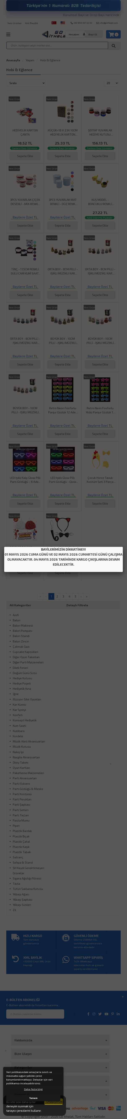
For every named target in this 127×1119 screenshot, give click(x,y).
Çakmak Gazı (21, 646)
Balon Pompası (22, 630)
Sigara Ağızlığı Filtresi (27, 878)
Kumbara (19, 731)
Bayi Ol (92, 34)
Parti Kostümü (22, 794)
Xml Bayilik (31, 23)
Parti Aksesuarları (25, 778)
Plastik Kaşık (21, 847)
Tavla (16, 883)
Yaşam (30, 60)
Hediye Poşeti (22, 683)
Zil (14, 910)
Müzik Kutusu (22, 746)
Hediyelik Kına (22, 688)
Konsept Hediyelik (25, 720)
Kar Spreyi (19, 709)
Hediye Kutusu (22, 678)
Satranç (18, 857)
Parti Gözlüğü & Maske (28, 789)
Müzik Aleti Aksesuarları (29, 741)
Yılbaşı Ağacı (21, 894)
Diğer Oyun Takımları (26, 657)
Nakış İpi (18, 752)
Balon (16, 620)
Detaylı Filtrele (77, 605)
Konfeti (18, 715)
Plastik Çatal (21, 841)
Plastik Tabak (22, 852)
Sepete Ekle (25, 156)
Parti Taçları (21, 815)
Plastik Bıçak (21, 836)
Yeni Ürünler (14, 23)
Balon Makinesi (23, 625)
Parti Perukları (22, 799)
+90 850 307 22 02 (81, 23)
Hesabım (74, 34)
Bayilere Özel (23, 217)
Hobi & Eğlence (50, 60)
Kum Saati (19, 725)
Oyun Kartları (21, 767)
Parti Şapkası (21, 804)
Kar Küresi (19, 704)
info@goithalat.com (107, 23)
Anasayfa (13, 60)
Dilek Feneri (20, 667)
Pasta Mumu (21, 820)
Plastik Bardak (22, 831)
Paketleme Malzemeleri (28, 773)
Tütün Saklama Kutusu (28, 889)
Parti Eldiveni (21, 783)
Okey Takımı (20, 762)
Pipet (16, 825)
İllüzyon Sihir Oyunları (27, 699)
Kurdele (18, 736)
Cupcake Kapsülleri (25, 652)
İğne (16, 694)
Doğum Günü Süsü (25, 673)
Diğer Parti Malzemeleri (28, 662)
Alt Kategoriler (20, 605)
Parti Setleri (21, 810)
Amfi (16, 615)
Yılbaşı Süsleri (22, 904)
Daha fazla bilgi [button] (33, 1089)
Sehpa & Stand (23, 862)
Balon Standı (21, 636)
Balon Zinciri (21, 641)
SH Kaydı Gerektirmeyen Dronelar (28, 870)
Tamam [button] (33, 1098)
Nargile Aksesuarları (26, 757)
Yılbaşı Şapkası (22, 899)
